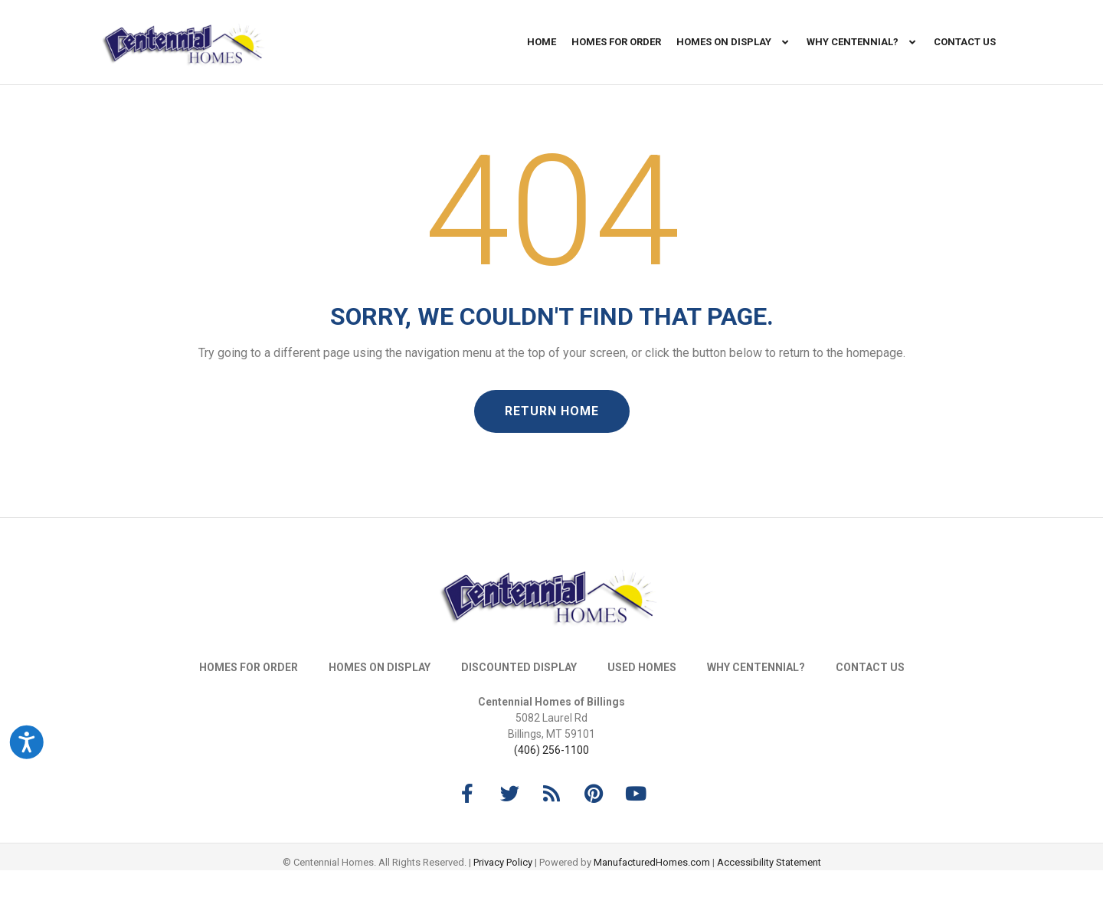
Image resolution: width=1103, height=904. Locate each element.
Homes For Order (616, 41)
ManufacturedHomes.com (652, 896)
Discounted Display (519, 701)
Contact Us (965, 41)
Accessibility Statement (769, 896)
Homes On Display (733, 42)
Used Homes (641, 701)
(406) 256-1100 (551, 784)
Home (541, 41)
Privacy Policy (502, 896)
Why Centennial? (862, 42)
